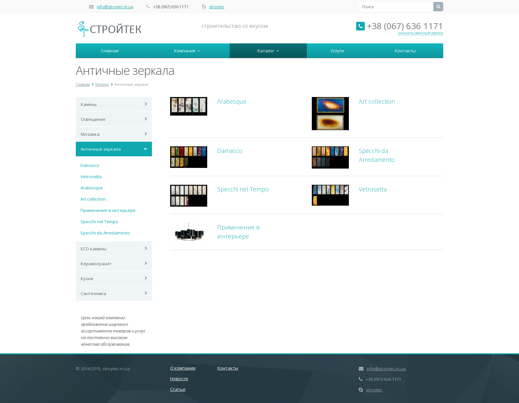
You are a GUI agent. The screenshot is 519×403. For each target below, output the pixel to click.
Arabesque (91, 188)
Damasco (89, 165)
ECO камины (94, 249)
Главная (109, 51)
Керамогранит (96, 264)
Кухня (87, 278)
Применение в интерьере (108, 210)
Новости (179, 378)
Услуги (337, 51)
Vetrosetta (91, 176)
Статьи (177, 389)
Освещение (93, 119)
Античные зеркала (101, 149)
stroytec (216, 7)
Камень (89, 104)
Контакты (405, 51)
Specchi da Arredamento (105, 233)
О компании (183, 368)
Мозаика (90, 134)
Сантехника (93, 293)
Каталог (268, 51)
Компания (187, 51)
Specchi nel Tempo (99, 222)
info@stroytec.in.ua (115, 7)
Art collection (93, 199)
